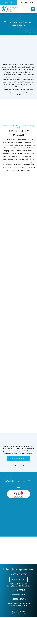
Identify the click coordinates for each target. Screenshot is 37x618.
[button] (33, 9)
